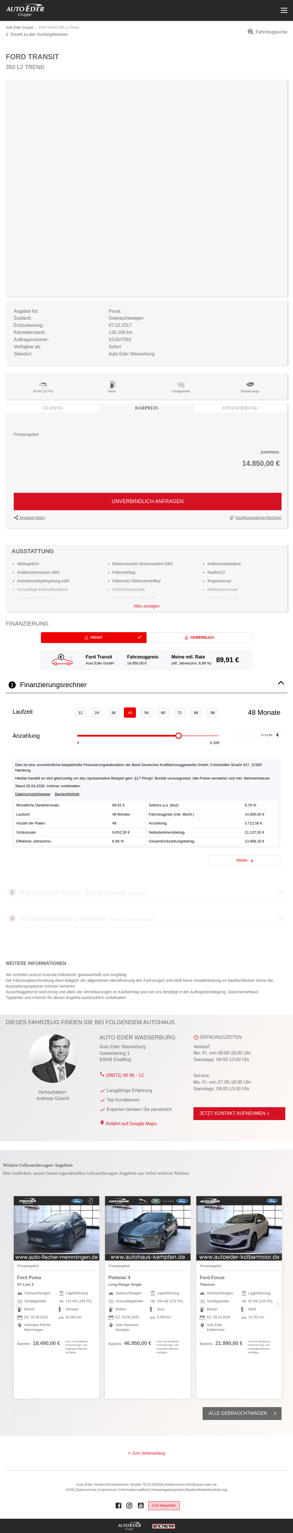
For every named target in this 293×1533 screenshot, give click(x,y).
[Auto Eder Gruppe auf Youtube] (141, 1505)
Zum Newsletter (164, 1506)
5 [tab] (39, 1415)
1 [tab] (16, 1415)
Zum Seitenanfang (148, 1453)
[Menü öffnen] (283, 10)
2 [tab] (22, 1415)
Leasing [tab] (53, 407)
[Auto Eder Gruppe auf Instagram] (129, 1506)
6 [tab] (45, 1415)
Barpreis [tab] (146, 407)
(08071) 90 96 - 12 (122, 1075)
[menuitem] (266, 34)
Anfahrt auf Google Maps (131, 1123)
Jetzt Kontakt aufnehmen (235, 1113)
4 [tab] (33, 1415)
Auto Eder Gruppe (19, 27)
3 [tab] (28, 1415)
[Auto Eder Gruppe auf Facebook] (118, 1505)
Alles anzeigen (146, 606)
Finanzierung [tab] (240, 407)
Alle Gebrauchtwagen (243, 1413)
